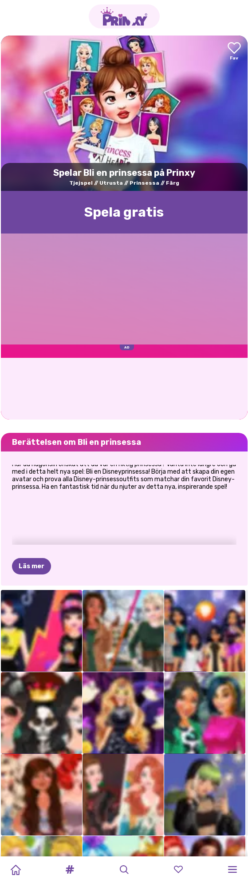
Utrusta (111, 183)
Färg (172, 183)
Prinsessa (144, 183)
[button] (70, 869)
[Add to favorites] (234, 51)
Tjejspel (81, 183)
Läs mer (31, 522)
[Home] (15, 869)
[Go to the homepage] (124, 16)
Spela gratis (124, 212)
